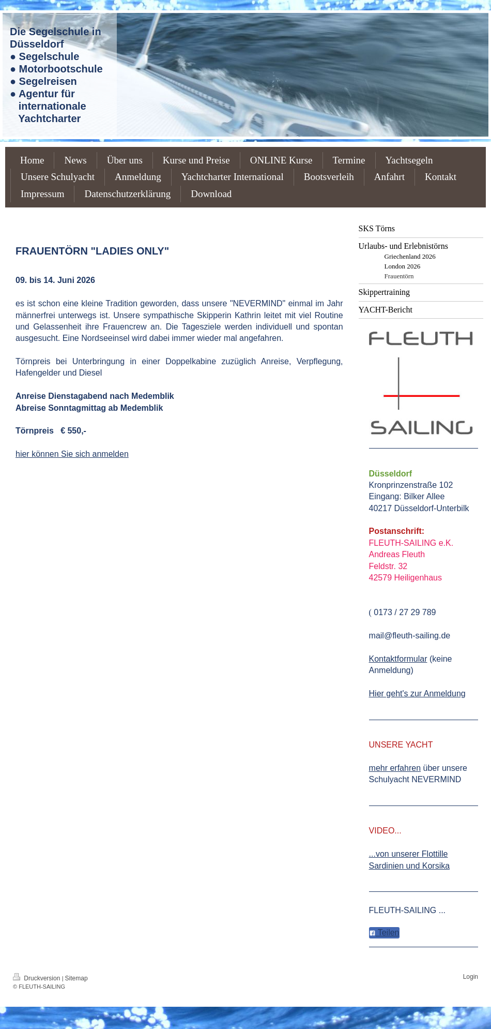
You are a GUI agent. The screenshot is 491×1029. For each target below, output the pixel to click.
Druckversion (37, 978)
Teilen (384, 932)
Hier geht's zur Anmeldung (417, 693)
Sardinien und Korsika (409, 865)
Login (470, 976)
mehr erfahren (395, 768)
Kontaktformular (398, 658)
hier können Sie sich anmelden (72, 454)
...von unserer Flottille (408, 853)
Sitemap (76, 978)
